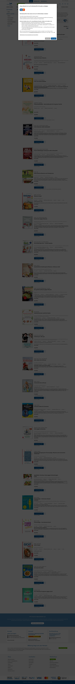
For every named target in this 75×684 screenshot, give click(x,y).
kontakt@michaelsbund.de (34, 32)
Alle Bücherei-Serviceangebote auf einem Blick (29, 34)
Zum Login (54, 38)
